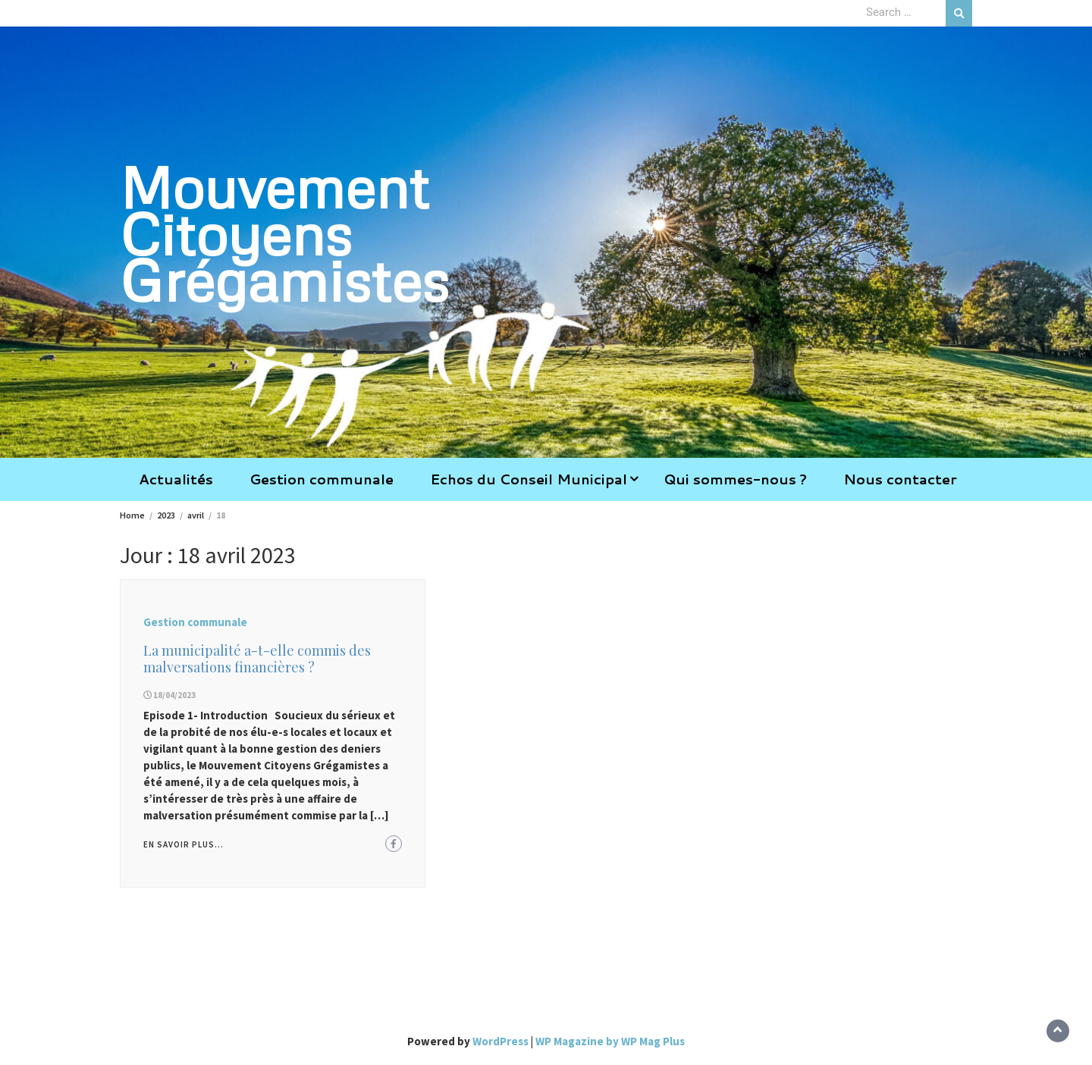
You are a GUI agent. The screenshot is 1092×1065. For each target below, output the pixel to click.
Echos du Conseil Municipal (528, 479)
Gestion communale (321, 479)
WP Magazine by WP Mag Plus (610, 1041)
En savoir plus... (183, 844)
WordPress (500, 1041)
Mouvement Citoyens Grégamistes (284, 233)
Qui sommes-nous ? (735, 479)
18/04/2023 (174, 695)
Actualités (176, 479)
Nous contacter (900, 479)
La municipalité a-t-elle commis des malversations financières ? (257, 658)
